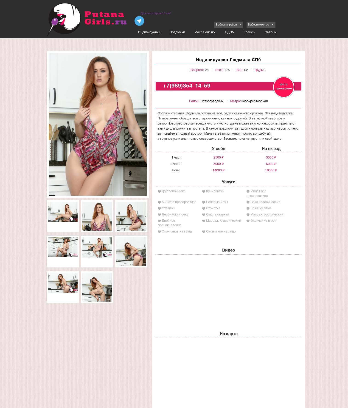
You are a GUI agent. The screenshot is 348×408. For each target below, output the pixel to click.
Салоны (271, 32)
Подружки (177, 32)
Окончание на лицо (221, 231)
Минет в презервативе (179, 202)
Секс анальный (218, 214)
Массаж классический (223, 220)
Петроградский (212, 101)
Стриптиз (213, 208)
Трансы (249, 32)
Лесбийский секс (175, 214)
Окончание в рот (263, 220)
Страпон (168, 208)
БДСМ (230, 32)
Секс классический (265, 202)
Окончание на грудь (177, 231)
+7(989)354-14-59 (186, 86)
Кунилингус (215, 191)
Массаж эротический (266, 214)
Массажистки (205, 32)
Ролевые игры (217, 202)
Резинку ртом (260, 208)
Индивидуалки (149, 32)
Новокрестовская (254, 101)
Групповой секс (174, 191)
